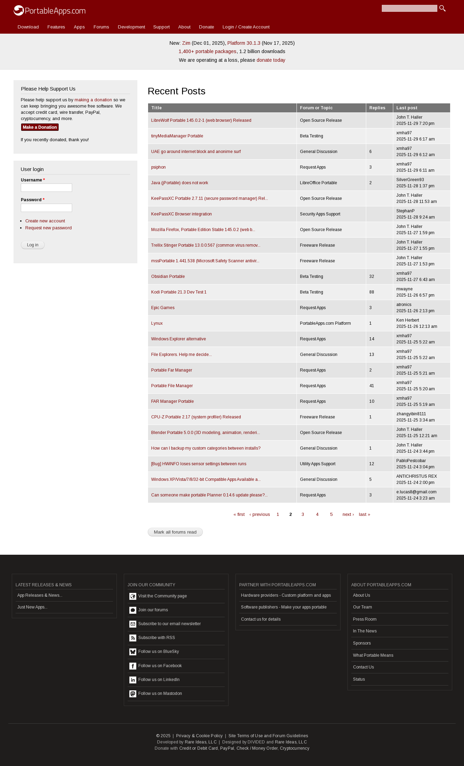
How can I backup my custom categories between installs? (205, 448)
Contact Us (363, 667)
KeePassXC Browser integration (181, 214)
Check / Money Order (257, 748)
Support (161, 26)
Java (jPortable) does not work (179, 182)
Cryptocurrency (294, 748)
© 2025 (163, 735)
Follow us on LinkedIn (154, 679)
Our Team (362, 607)
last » (364, 514)
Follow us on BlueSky (154, 651)
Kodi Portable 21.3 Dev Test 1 (179, 292)
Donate (206, 26)
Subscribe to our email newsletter (165, 624)
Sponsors (362, 643)
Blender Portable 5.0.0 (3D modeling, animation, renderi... (205, 432)
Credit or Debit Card (198, 748)
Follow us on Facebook (155, 666)
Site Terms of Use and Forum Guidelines (268, 735)
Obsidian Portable (168, 276)
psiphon (158, 167)
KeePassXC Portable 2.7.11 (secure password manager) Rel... (209, 198)
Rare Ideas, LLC (201, 742)
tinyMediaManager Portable (177, 136)
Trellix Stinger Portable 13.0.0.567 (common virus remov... (205, 245)
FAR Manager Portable (172, 401)
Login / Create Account (246, 26)
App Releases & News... (39, 595)
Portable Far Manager (171, 370)
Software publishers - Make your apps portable (284, 607)
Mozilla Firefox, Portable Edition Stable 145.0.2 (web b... (203, 229)
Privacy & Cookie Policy (199, 735)
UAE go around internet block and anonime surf (196, 151)
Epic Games (162, 307)
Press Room (365, 619)
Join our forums (148, 610)
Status (359, 679)
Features (56, 26)
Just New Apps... (32, 607)
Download (28, 26)
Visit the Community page (158, 596)
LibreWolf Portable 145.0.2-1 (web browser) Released (201, 120)
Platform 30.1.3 (243, 43)
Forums (101, 26)
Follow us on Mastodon (155, 693)
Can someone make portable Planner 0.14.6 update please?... (209, 495)
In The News (365, 631)
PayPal (227, 748)
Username (33, 180)
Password (32, 199)
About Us (361, 595)
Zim (186, 43)
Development (131, 26)
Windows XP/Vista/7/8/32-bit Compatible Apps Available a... (206, 479)
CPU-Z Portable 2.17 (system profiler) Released (196, 417)
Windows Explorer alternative (178, 339)
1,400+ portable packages (208, 51)
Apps (79, 26)
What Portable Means (373, 655)
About (184, 26)
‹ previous (259, 514)
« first (238, 514)
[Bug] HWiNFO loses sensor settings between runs (198, 463)
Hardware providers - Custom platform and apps (286, 595)
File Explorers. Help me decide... (181, 354)
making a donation (93, 99)
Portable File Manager (172, 385)
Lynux (157, 323)
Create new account (45, 220)
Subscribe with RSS (152, 638)
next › (348, 514)
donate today (271, 60)
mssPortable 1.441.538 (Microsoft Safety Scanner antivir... (205, 260)
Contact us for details (261, 619)
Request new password (48, 227)
